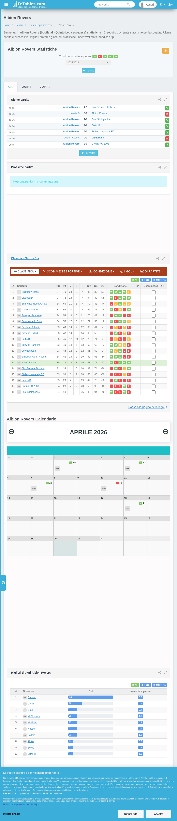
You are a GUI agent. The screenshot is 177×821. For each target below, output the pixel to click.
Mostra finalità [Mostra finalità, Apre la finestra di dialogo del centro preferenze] (11, 813)
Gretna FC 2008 (30, 386)
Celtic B (25, 339)
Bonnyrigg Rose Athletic (34, 303)
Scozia (19, 25)
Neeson (32, 728)
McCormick (34, 716)
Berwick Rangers (30, 345)
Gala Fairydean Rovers (33, 356)
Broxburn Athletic (30, 327)
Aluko (31, 741)
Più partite (88, 153)
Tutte (135, 280)
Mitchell (32, 754)
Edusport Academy (31, 315)
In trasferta (159, 280)
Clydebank (27, 297)
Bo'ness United (29, 333)
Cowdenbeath (28, 350)
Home (6, 25)
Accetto (158, 814)
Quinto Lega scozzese (41, 25)
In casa (145, 280)
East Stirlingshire (30, 392)
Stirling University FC (32, 374)
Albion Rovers (28, 362)
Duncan (32, 697)
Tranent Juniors (29, 309)
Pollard (31, 735)
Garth (31, 703)
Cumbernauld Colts (31, 321)
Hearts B (26, 380)
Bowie (31, 747)
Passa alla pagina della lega (147, 407)
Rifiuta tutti (130, 814)
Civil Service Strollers (32, 368)
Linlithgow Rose (30, 292)
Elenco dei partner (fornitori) (20, 804)
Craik (30, 710)
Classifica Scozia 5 (25, 258)
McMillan (32, 722)
